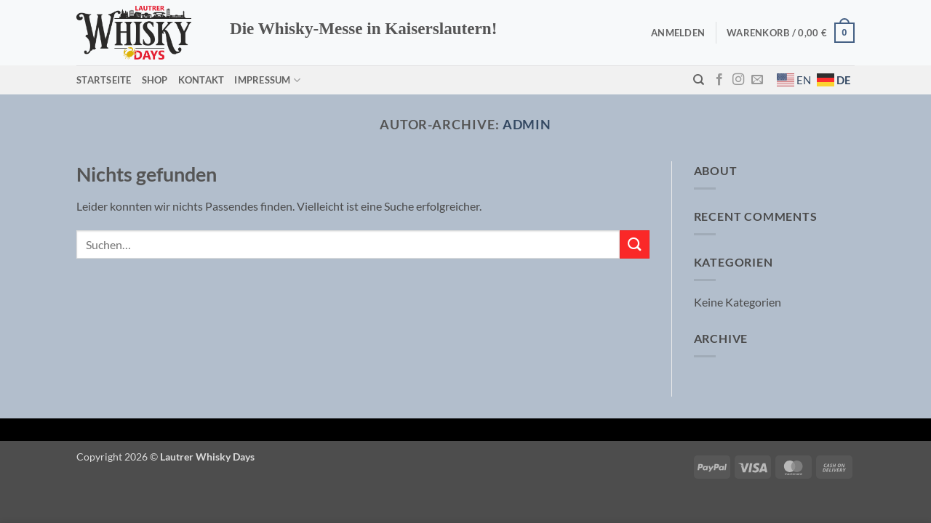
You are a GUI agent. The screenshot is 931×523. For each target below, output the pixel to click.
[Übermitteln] (634, 244)
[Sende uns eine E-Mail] (757, 79)
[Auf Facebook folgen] (719, 79)
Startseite (104, 80)
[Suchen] (698, 80)
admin (527, 124)
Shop (155, 80)
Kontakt (201, 80)
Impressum (267, 80)
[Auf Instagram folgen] (738, 79)
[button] (678, 32)
